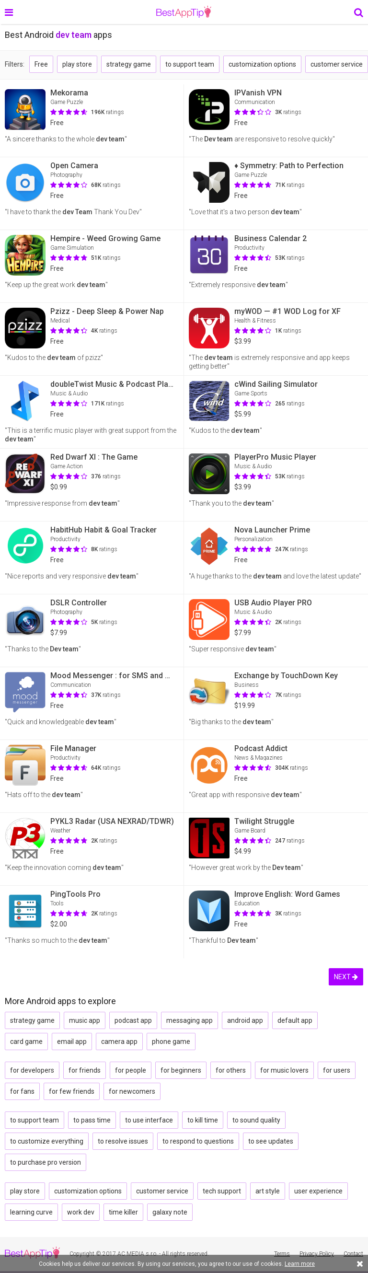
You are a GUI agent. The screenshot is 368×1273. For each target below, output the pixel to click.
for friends (85, 1070)
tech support (222, 1191)
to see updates (270, 1141)
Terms (282, 1253)
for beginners (181, 1070)
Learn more (300, 1264)
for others (231, 1070)
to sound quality (256, 1120)
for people (130, 1070)
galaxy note (169, 1212)
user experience (318, 1191)
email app (72, 1041)
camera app (119, 1041)
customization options (262, 64)
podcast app (133, 1020)
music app (84, 1020)
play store (77, 64)
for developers (32, 1070)
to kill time (202, 1120)
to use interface (149, 1120)
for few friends (71, 1091)
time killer (123, 1212)
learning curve (31, 1212)
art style (267, 1191)
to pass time (92, 1120)
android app (245, 1020)
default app (294, 1020)
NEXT (346, 977)
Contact (353, 1253)
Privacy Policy (316, 1253)
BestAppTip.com (183, 12)
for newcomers (132, 1091)
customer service (336, 64)
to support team (189, 64)
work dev (80, 1212)
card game (26, 1041)
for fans (22, 1091)
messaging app (189, 1020)
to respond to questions (198, 1141)
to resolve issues (123, 1141)
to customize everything (46, 1141)
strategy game (128, 64)
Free (41, 64)
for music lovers (284, 1070)
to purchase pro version (45, 1162)
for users (336, 1070)
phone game (171, 1041)
